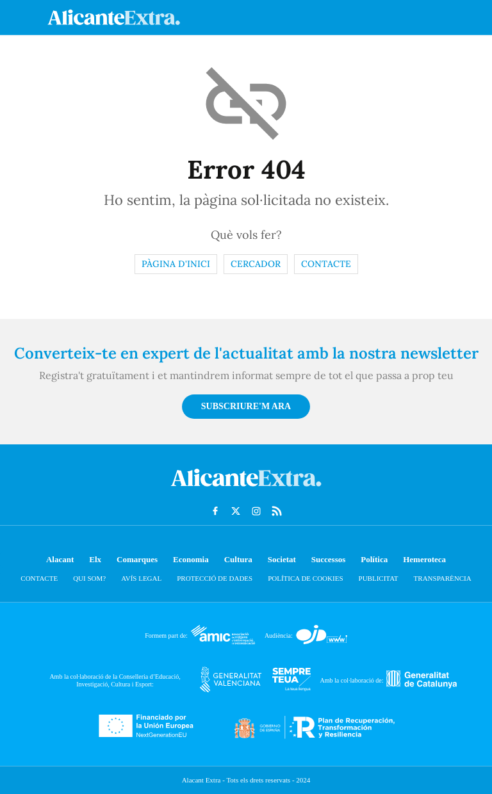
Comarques (137, 559)
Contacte (326, 264)
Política (374, 559)
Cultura (238, 559)
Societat (282, 559)
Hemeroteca (424, 559)
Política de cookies (305, 578)
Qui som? (89, 578)
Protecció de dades (214, 578)
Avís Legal (141, 578)
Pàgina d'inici (176, 264)
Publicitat (378, 578)
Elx (95, 559)
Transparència (443, 578)
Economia (191, 559)
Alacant (60, 559)
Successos (328, 559)
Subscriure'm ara (246, 406)
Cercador (256, 264)
